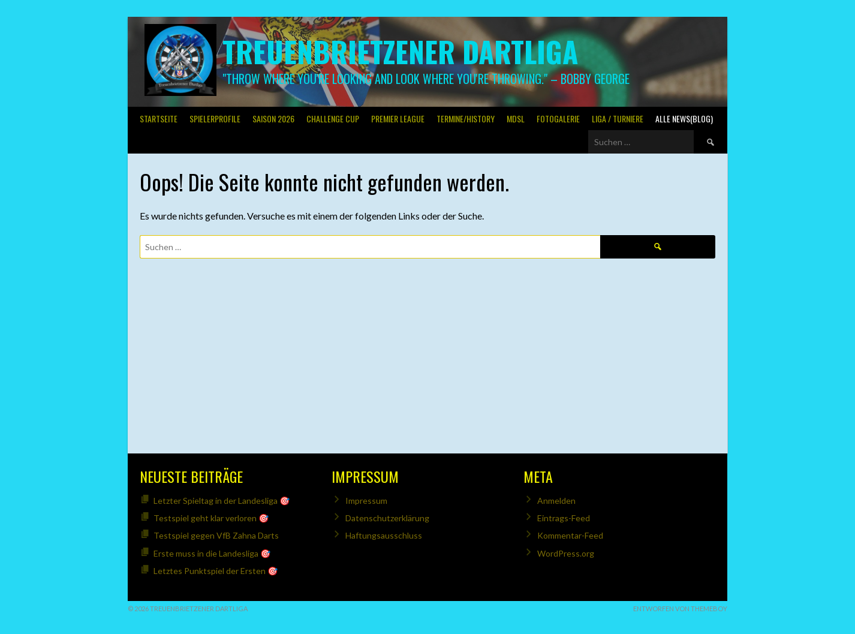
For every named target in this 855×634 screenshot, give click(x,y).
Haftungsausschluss (383, 535)
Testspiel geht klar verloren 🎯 (211, 518)
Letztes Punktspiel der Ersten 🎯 (215, 571)
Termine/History (465, 118)
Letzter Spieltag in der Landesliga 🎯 (221, 500)
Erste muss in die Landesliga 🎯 (211, 553)
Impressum (366, 500)
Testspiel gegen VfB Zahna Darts (216, 535)
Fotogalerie (558, 118)
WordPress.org (565, 553)
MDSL (516, 118)
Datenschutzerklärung (387, 518)
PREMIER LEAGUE (398, 118)
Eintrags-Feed (563, 518)
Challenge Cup (332, 118)
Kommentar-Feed (570, 535)
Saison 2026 (273, 118)
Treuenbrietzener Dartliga (400, 51)
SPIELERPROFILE (214, 118)
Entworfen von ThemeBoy (680, 608)
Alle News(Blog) (684, 118)
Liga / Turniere (617, 118)
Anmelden (556, 500)
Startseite (158, 118)
